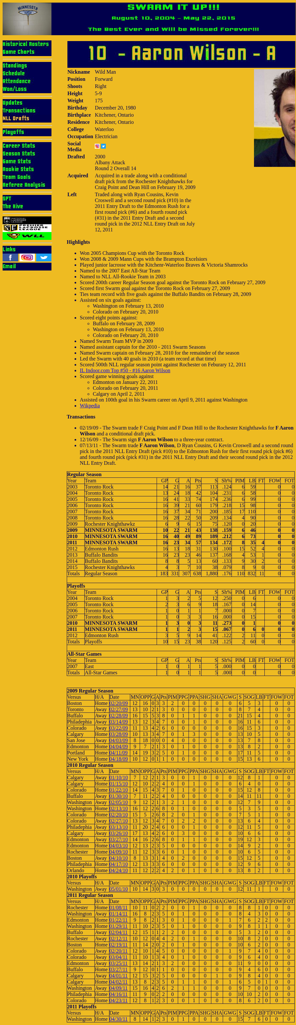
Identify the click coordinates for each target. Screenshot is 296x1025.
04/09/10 (118, 852)
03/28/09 (118, 734)
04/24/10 (118, 870)
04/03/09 (118, 740)
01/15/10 (118, 783)
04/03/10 (118, 845)
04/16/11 (118, 994)
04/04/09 (118, 746)
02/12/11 (118, 938)
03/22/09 (118, 728)
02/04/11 (118, 932)
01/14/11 (118, 913)
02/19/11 (118, 944)
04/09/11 (118, 988)
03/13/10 (118, 827)
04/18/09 (118, 759)
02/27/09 (118, 709)
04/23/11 (118, 1000)
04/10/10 (118, 858)
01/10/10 (118, 777)
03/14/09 (118, 722)
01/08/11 (118, 907)
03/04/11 (118, 957)
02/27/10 (118, 821)
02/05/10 (118, 802)
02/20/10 (118, 814)
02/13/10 (118, 808)
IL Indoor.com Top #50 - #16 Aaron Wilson (125, 370)
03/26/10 (118, 833)
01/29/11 (118, 926)
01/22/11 (118, 920)
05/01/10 (118, 889)
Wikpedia (90, 405)
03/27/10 (118, 839)
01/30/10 (118, 796)
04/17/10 (118, 864)
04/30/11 (118, 1019)
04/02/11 (118, 982)
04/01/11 (118, 975)
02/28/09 (118, 715)
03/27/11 (118, 969)
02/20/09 (118, 703)
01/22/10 (118, 790)
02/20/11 (118, 951)
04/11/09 (118, 752)
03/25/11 (118, 963)
